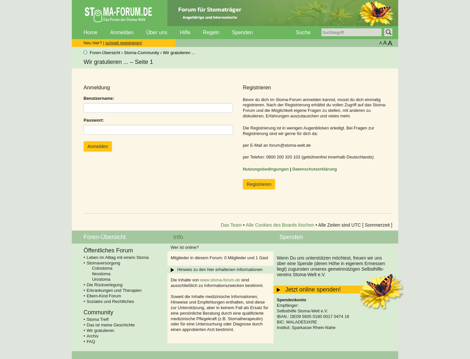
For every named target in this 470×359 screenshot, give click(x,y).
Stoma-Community (141, 52)
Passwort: (94, 120)
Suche (303, 32)
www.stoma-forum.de (220, 279)
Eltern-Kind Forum (104, 295)
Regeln (211, 32)
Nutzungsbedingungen (266, 169)
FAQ (91, 341)
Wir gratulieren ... (179, 52)
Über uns (156, 32)
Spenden (242, 32)
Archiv (93, 336)
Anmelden (121, 32)
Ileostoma (101, 273)
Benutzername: (99, 98)
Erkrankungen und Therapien (114, 290)
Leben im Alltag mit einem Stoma (118, 257)
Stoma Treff (98, 319)
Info (178, 237)
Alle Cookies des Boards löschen (280, 225)
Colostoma (102, 268)
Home (91, 32)
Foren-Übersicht (105, 52)
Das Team (231, 225)
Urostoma (101, 279)
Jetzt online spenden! (313, 289)
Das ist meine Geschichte (111, 324)
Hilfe (185, 32)
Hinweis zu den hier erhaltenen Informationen (220, 269)
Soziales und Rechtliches (110, 301)
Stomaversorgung (103, 263)
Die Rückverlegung (105, 284)
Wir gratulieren (101, 330)
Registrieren (259, 184)
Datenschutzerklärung (314, 169)
